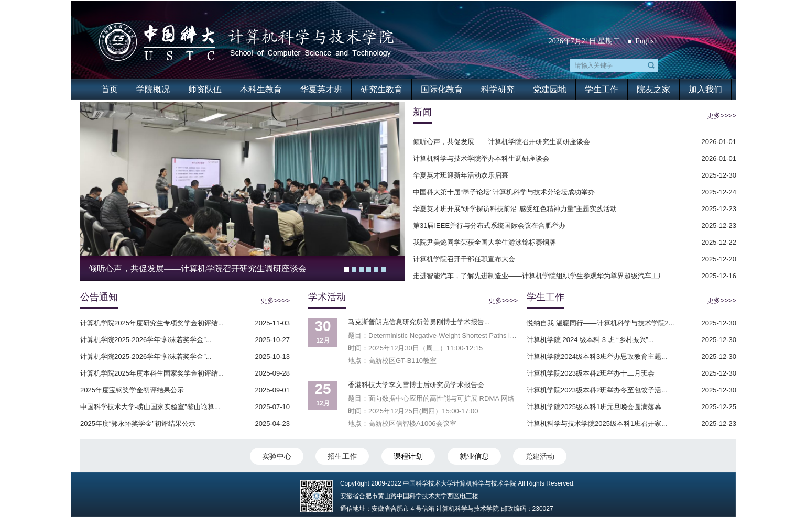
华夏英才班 (321, 89)
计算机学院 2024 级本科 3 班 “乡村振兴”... (590, 340)
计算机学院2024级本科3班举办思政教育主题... (597, 356)
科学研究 (498, 89)
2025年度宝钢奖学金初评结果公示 (132, 390)
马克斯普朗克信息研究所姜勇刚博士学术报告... (419, 322)
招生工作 (342, 456)
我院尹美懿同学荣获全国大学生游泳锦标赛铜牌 (484, 242)
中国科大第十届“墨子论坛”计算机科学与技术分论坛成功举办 (504, 192)
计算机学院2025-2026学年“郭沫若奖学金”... (146, 340)
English (646, 41)
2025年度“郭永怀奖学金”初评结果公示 (137, 423)
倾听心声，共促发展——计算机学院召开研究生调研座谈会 (198, 268)
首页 (109, 89)
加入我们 (705, 89)
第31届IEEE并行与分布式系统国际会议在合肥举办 (489, 225)
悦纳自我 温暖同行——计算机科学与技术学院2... (600, 323)
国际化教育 (442, 89)
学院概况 (153, 89)
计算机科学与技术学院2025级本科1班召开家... (597, 423)
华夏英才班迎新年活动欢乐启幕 (460, 175)
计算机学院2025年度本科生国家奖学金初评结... (152, 373)
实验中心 (276, 456)
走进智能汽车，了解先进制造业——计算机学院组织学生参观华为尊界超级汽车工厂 (539, 276)
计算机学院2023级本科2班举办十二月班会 (591, 373)
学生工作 (601, 89)
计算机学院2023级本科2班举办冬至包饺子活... (597, 390)
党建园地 (549, 89)
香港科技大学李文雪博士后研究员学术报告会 (416, 385)
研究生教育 (381, 89)
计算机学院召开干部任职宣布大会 (464, 259)
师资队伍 (205, 89)
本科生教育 (261, 89)
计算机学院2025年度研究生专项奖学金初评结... (152, 323)
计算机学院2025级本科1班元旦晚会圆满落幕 (594, 407)
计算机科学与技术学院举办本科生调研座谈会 (481, 158)
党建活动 (539, 456)
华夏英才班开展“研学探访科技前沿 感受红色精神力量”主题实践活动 (515, 209)
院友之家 (653, 89)
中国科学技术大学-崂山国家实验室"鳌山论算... (150, 407)
